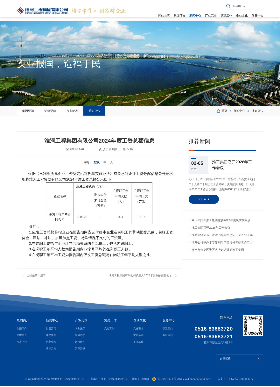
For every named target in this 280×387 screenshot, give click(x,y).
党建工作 (226, 15)
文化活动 (138, 336)
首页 (223, 111)
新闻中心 (195, 15)
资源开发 (80, 349)
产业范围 (211, 15)
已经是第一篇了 (36, 276)
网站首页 (164, 15)
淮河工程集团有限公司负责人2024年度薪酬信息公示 (140, 276)
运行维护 (80, 343)
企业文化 (242, 15)
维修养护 (80, 336)
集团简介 (180, 15)
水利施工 (80, 329)
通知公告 (122, 111)
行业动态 (92, 111)
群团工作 (138, 343)
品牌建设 (22, 336)
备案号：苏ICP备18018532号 (235, 380)
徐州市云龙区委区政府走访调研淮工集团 (218, 251)
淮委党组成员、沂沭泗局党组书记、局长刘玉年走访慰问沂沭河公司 (224, 237)
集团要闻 (32, 111)
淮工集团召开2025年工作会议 (211, 229)
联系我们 (168, 329)
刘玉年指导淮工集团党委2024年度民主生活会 (221, 221)
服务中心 (257, 15)
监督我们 (168, 336)
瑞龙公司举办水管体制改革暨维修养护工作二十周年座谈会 (224, 244)
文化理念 (138, 329)
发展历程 (22, 343)
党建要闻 (62, 111)
